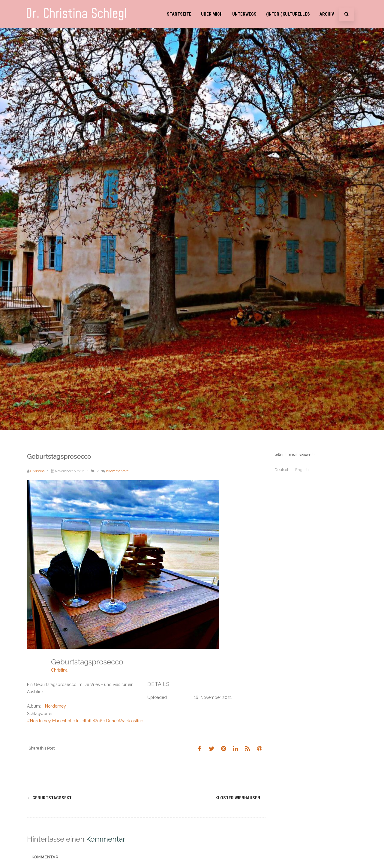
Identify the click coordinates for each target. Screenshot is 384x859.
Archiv (327, 14)
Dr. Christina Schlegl (76, 13)
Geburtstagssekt (49, 798)
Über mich (212, 14)
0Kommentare (117, 471)
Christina (59, 670)
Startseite (179, 14)
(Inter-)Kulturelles (288, 14)
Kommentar (45, 857)
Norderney (55, 706)
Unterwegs (244, 14)
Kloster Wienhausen (240, 798)
